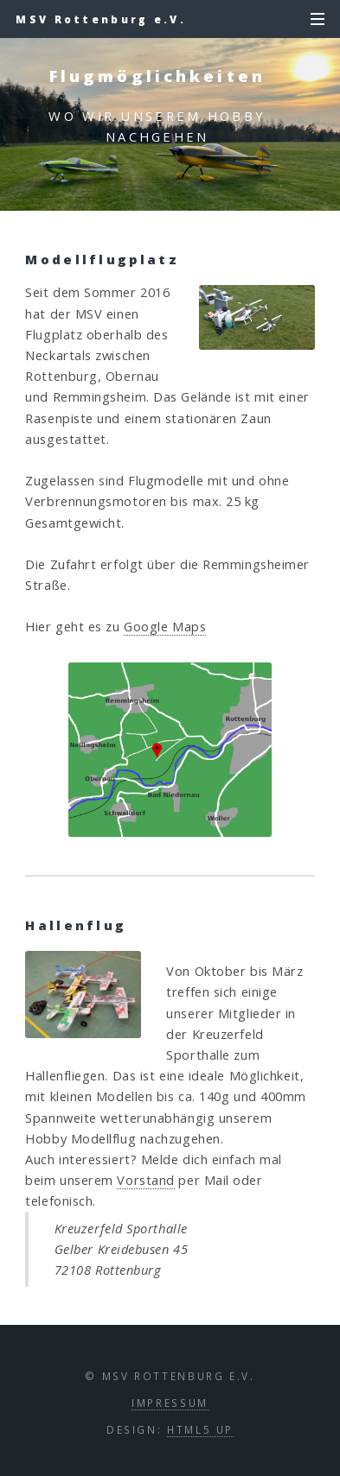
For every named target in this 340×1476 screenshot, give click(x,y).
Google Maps (165, 626)
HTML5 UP (200, 1429)
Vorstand (145, 1179)
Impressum (170, 1402)
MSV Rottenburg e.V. (101, 19)
